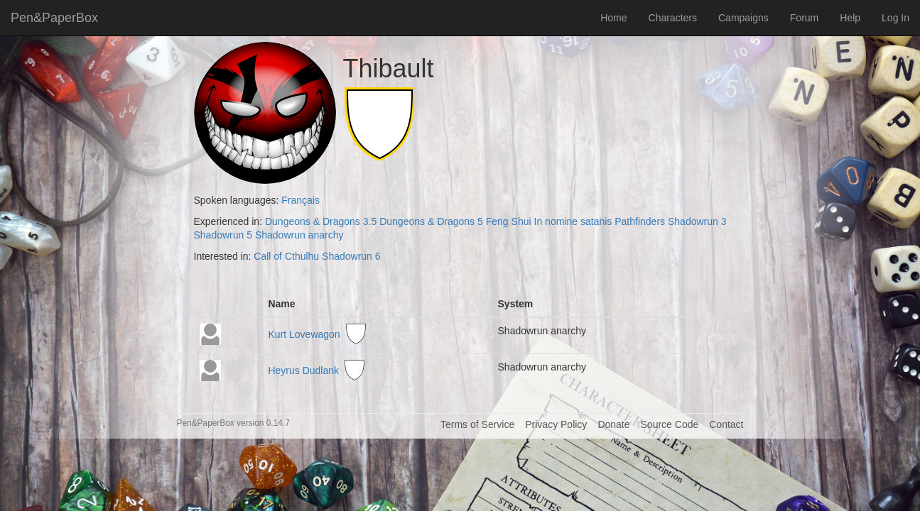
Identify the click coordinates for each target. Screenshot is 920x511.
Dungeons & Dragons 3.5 (321, 221)
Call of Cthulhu (286, 256)
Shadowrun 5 (223, 235)
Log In (895, 17)
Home (613, 17)
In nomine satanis (573, 221)
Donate (613, 424)
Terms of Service (477, 424)
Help (850, 17)
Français (300, 200)
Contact (726, 424)
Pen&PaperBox (54, 18)
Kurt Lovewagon (304, 335)
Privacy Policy (556, 424)
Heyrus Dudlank (303, 370)
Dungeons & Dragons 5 (431, 221)
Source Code (670, 424)
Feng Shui (508, 221)
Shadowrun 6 (351, 256)
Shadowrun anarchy (299, 235)
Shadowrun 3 (697, 221)
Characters (673, 17)
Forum (804, 17)
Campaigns (743, 17)
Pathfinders (640, 221)
